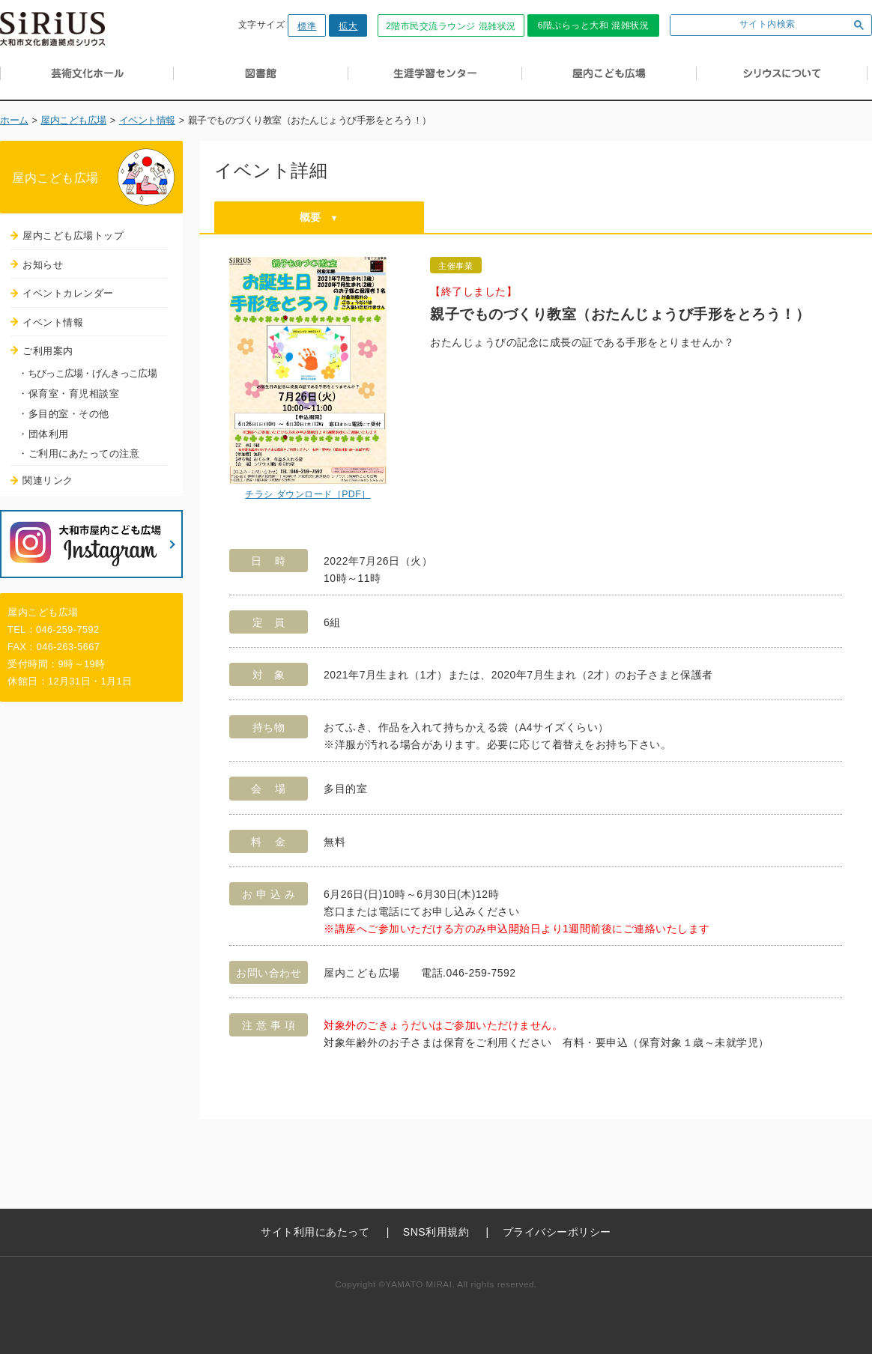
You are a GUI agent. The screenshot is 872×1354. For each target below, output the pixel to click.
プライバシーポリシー (557, 1232)
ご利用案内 (47, 350)
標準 (306, 26)
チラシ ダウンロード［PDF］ (308, 494)
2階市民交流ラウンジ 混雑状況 (451, 26)
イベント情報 (147, 120)
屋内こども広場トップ (73, 235)
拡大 (348, 26)
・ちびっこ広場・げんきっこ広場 (87, 373)
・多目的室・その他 (63, 413)
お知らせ (42, 264)
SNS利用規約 (436, 1232)
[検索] (756, 25)
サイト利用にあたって (315, 1232)
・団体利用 (43, 434)
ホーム (14, 120)
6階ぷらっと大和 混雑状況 (594, 25)
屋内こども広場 (73, 120)
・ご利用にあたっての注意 (78, 453)
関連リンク (47, 480)
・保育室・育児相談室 (68, 393)
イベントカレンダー (68, 293)
